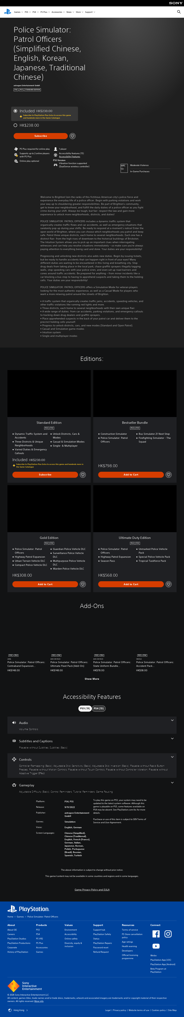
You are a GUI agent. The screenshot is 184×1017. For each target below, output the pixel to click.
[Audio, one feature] (92, 725)
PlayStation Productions (18, 943)
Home (10, 916)
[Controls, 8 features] (92, 765)
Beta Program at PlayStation (158, 970)
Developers (127, 950)
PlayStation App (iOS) (160, 959)
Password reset (100, 947)
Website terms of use (139, 1010)
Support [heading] (98, 925)
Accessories (57, 12)
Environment (71, 929)
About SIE (12, 929)
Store (78, 12)
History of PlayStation (17, 951)
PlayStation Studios (16, 938)
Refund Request (101, 951)
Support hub (99, 929)
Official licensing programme (130, 957)
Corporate (12, 947)
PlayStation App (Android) (162, 964)
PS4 (34, 12)
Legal (108, 1010)
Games (17, 12)
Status (96, 938)
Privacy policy (119, 1010)
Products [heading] (41, 925)
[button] (69, 156)
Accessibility (71, 934)
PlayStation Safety (102, 934)
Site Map (172, 1010)
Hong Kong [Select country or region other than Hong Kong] (18, 1010)
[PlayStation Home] (7, 12)
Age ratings (127, 941)
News (69, 12)
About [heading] (11, 925)
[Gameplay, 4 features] (92, 787)
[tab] (85, 709)
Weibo (153, 955)
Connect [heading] (155, 925)
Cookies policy (159, 1010)
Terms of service (130, 929)
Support (89, 12)
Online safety (71, 938)
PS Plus (44, 12)
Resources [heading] (128, 925)
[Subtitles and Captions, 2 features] (92, 743)
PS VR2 (39, 938)
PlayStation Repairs (102, 943)
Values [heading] (69, 925)
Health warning (129, 946)
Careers (11, 934)
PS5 (26, 12)
